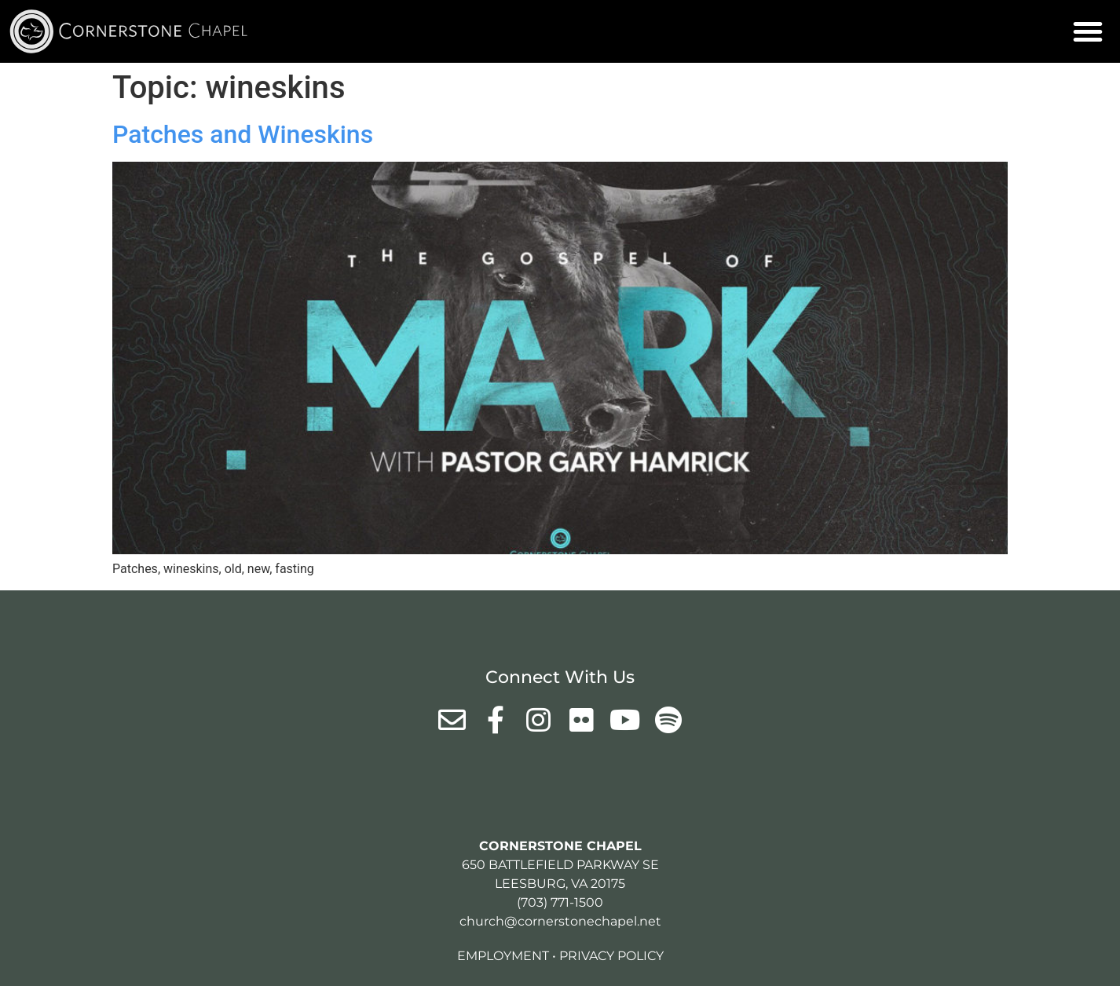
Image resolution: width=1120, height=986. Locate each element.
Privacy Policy (611, 955)
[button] (1087, 31)
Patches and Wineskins (242, 134)
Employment (503, 955)
